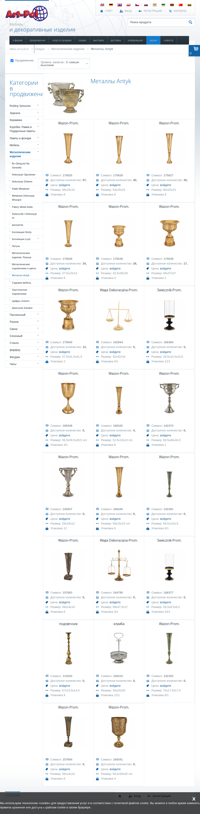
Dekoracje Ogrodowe (23, 174)
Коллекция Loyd (21, 239)
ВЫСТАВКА (98, 40)
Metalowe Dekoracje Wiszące (23, 197)
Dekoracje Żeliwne (22, 181)
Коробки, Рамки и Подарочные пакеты (22, 129)
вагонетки (17, 225)
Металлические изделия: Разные (21, 255)
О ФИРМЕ (17, 40)
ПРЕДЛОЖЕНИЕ (37, 40)
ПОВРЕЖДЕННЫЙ (22, 48)
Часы (13, 364)
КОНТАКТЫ (43, 48)
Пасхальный (17, 314)
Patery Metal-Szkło (22, 207)
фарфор (15, 350)
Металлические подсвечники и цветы (24, 266)
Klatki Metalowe (20, 188)
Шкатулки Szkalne (22, 308)
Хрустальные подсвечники (19, 291)
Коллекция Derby (21, 232)
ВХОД (128, 11)
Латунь (16, 246)
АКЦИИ (153, 40)
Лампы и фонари (20, 138)
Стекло (14, 343)
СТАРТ (109, 11)
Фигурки (15, 357)
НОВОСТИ (168, 40)
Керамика (16, 120)
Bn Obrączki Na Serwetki (20, 165)
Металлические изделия (67, 49)
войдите (64, 185)
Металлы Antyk (102, 49)
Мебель (14, 145)
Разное (14, 321)
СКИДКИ (82, 40)
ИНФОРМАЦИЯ (135, 40)
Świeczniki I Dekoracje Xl (24, 216)
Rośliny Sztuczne (20, 106)
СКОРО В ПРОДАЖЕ (62, 40)
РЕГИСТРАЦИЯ (153, 11)
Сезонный (16, 336)
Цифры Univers (20, 301)
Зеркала (15, 113)
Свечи (13, 329)
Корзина (180, 11)
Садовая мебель (21, 282)
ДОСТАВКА (116, 40)
